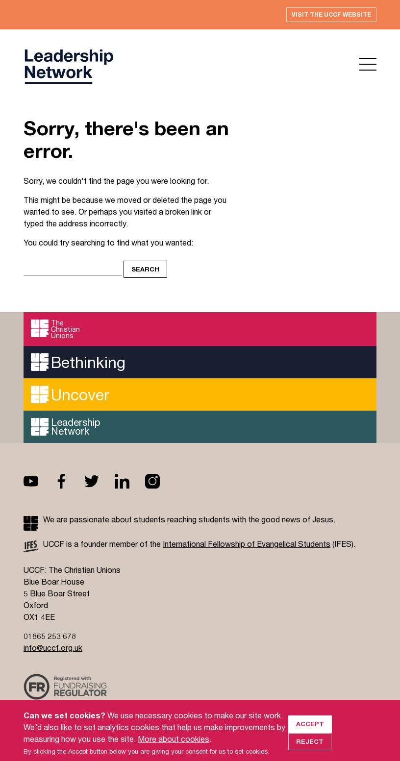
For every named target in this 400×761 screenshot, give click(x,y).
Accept (310, 732)
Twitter (99, 481)
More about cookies (173, 747)
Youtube (39, 481)
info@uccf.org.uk (53, 647)
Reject (310, 750)
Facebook (69, 481)
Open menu (367, 64)
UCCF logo (69, 66)
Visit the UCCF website (331, 14)
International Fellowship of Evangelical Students (246, 543)
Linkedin (130, 481)
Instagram (160, 481)
